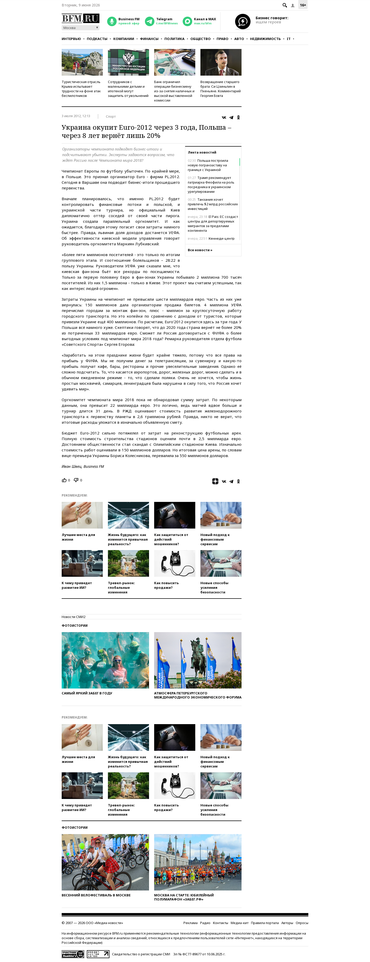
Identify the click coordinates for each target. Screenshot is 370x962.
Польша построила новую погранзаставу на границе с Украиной (208, 165)
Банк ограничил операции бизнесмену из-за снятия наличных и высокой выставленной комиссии (174, 91)
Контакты (220, 922)
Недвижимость (265, 38)
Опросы (302, 922)
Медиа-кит (239, 922)
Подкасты (97, 38)
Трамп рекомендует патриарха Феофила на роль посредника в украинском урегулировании (211, 184)
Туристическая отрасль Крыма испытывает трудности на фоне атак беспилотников (81, 88)
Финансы (149, 38)
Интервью (71, 38)
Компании (123, 38)
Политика (174, 38)
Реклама (190, 922)
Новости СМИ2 (73, 616)
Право (222, 38)
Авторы (287, 922)
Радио (205, 922)
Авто (239, 38)
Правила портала (265, 922)
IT (289, 38)
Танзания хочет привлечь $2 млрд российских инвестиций (213, 204)
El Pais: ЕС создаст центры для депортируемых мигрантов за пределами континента (213, 223)
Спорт (111, 116)
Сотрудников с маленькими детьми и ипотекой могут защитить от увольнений (128, 88)
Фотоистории (75, 625)
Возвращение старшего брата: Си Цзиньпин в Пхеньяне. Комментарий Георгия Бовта (220, 88)
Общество (200, 38)
